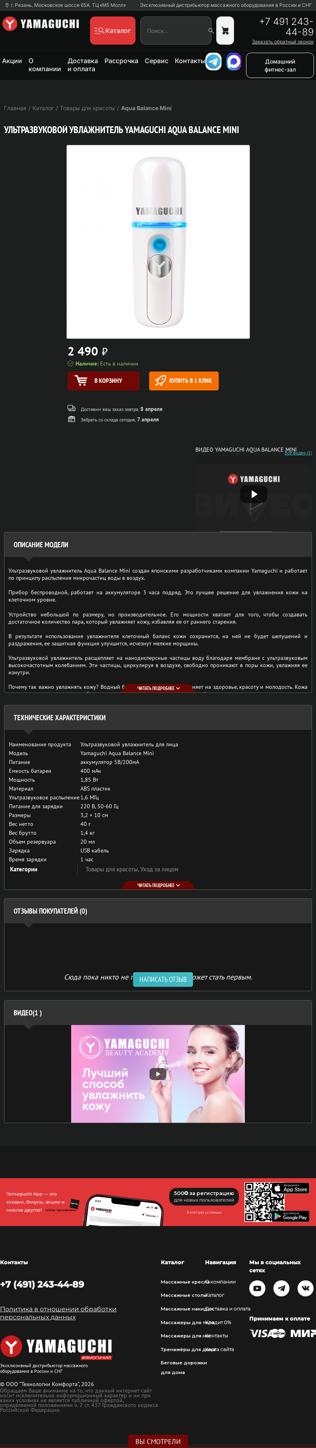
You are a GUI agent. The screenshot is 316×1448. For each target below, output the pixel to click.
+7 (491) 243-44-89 (42, 1284)
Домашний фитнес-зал (280, 65)
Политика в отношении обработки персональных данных (58, 1313)
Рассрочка (121, 61)
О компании (45, 65)
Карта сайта (219, 1349)
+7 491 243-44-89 (286, 26)
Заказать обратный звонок (283, 42)
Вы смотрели (158, 1441)
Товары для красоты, (113, 869)
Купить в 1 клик (183, 380)
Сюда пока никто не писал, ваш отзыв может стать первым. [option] (158, 976)
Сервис (156, 61)
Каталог (214, 1295)
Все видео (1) (298, 452)
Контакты (190, 61)
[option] (158, 1074)
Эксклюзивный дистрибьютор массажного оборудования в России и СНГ (226, 5)
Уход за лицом (159, 869)
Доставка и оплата (83, 65)
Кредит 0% (218, 1322)
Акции (12, 61)
